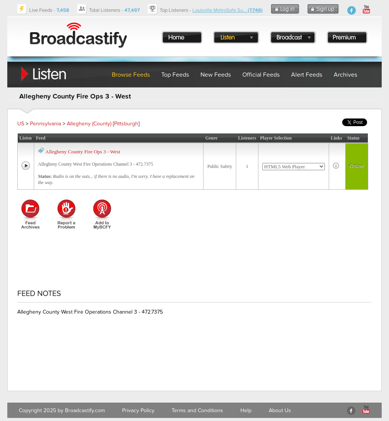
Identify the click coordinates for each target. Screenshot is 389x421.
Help (246, 410)
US (20, 123)
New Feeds (215, 75)
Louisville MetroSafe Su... (227, 10)
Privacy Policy (138, 410)
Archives (345, 75)
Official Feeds (261, 75)
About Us (280, 410)
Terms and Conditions (197, 410)
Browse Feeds (131, 75)
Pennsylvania (45, 123)
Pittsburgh (126, 123)
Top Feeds (175, 75)
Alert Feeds (306, 75)
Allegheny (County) (89, 123)
